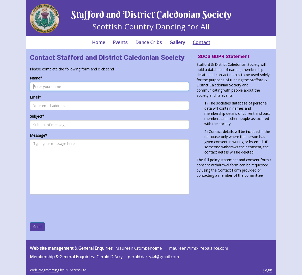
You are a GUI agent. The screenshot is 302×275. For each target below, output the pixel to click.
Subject (37, 116)
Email (35, 97)
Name (36, 78)
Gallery (177, 42)
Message (38, 135)
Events (120, 42)
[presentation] (69, 208)
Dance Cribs (148, 42)
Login (267, 270)
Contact (201, 42)
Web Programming (44, 270)
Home (98, 42)
